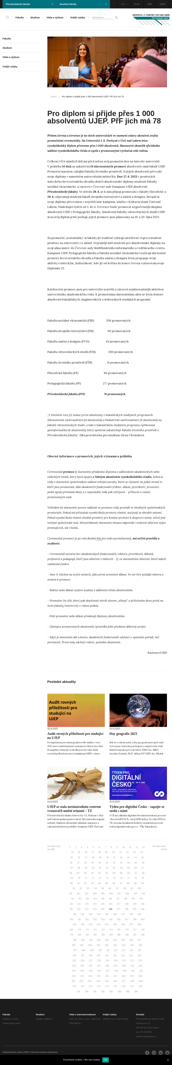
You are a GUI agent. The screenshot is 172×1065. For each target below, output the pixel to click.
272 (90, 986)
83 (92, 883)
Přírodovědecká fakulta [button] (29, 4)
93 (88, 888)
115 (102, 898)
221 (114, 955)
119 (133, 898)
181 (87, 934)
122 (79, 903)
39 (92, 862)
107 (119, 893)
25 (72, 857)
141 (74, 914)
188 (142, 934)
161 (82, 924)
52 (107, 867)
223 (131, 955)
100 (139, 888)
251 (141, 970)
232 (132, 960)
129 (134, 903)
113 (87, 898)
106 (111, 893)
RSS (26, 1052)
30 (107, 857)
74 (107, 878)
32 (121, 857)
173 (103, 929)
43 (121, 862)
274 (107, 986)
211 (107, 950)
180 (79, 934)
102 (78, 893)
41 (107, 862)
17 (93, 852)
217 (82, 955)
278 (140, 986)
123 (87, 903)
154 (103, 919)
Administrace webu (13, 1052)
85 (107, 883)
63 (106, 873)
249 (124, 970)
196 (131, 940)
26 (79, 857)
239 (115, 965)
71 (86, 878)
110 (143, 893)
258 (123, 976)
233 (140, 960)
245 (90, 970)
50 (93, 867)
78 (135, 878)
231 (123, 960)
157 (126, 919)
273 (98, 986)
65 (121, 873)
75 (114, 878)
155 (111, 919)
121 (71, 903)
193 (107, 940)
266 (115, 981)
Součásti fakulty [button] (83, 4)
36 (71, 862)
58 (71, 873)
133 (86, 909)
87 (121, 883)
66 (128, 873)
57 (143, 867)
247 (107, 970)
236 (90, 965)
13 (144, 847)
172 (95, 929)
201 (98, 945)
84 (99, 883)
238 (107, 965)
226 (82, 960)
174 (111, 929)
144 (98, 914)
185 (119, 934)
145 (107, 914)
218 (90, 955)
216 (74, 955)
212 (115, 950)
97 (117, 888)
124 (95, 903)
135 (102, 909)
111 (72, 898)
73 (100, 878)
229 (107, 960)
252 (74, 976)
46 (143, 862)
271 (82, 986)
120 (141, 898)
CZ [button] (124, 4)
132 (78, 909)
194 (115, 940)
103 (86, 893)
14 (72, 852)
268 (132, 981)
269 (141, 981)
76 (121, 878)
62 (99, 873)
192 (98, 940)
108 (127, 893)
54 (121, 867)
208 (83, 950)
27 (86, 857)
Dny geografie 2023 (123, 734)
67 (136, 873)
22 (127, 852)
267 (124, 981)
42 (114, 862)
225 (74, 960)
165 (115, 924)
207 (75, 950)
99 (132, 888)
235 (82, 965)
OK (105, 1059)
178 (142, 929)
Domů (54, 96)
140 (142, 909)
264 (98, 981)
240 (124, 965)
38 (85, 862)
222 (123, 955)
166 (123, 924)
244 (82, 970)
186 (127, 934)
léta (99, 538)
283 (111, 991)
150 (71, 919)
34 (135, 857)
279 (78, 991)
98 (124, 888)
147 (123, 914)
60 (85, 873)
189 (74, 940)
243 (73, 970)
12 (137, 847)
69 (71, 878)
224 (139, 955)
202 (107, 945)
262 (81, 981)
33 (128, 857)
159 (142, 919)
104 (95, 893)
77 (128, 878)
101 (70, 893)
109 (135, 893)
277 (132, 986)
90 (142, 883)
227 (91, 960)
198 (73, 945)
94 (95, 888)
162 (90, 924)
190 (83, 940)
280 (87, 991)
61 (92, 873)
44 (128, 862)
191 (90, 940)
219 (98, 955)
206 (140, 945)
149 (139, 914)
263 (90, 981)
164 (107, 924)
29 (100, 857)
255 (98, 976)
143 (90, 914)
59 (78, 873)
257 (115, 976)
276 (123, 986)
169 (71, 929)
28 (93, 857)
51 (100, 867)
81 (79, 883)
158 (134, 919)
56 (135, 867)
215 (139, 950)
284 (119, 991)
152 (87, 919)
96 (110, 888)
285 (128, 991)
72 (93, 878)
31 (114, 857)
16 (86, 852)
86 (114, 883)
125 (102, 903)
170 (79, 929)
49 (86, 867)
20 (113, 852)
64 (114, 873)
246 (99, 970)
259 (132, 976)
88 (128, 883)
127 (118, 903)
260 (140, 976)
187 (135, 934)
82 (85, 883)
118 (125, 898)
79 (142, 878)
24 (141, 852)
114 (95, 898)
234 (74, 965)
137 (118, 909)
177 (135, 929)
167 (131, 924)
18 (100, 852)
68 (143, 873)
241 (132, 965)
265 (107, 981)
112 (80, 898)
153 (95, 919)
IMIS (149, 4)
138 (126, 909)
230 (116, 960)
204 (123, 945)
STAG (137, 4)
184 (111, 934)
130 (142, 903)
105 (103, 893)
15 (79, 852)
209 (92, 950)
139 (134, 909)
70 (79, 878)
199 (81, 945)
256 (107, 976)
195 (123, 940)
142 (82, 914)
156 (119, 919)
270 (74, 986)
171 (87, 929)
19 (106, 852)
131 (71, 909)
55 (128, 867)
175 (119, 929)
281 (94, 991)
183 (103, 934)
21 (120, 852)
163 (98, 924)
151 (79, 919)
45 (136, 862)
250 (133, 970)
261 (73, 981)
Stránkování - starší (160, 848)
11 (130, 847)
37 (78, 862)
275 (115, 986)
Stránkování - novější (54, 848)
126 (111, 903)
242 (140, 965)
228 (99, 960)
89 (135, 883)
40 (99, 862)
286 (136, 991)
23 (134, 852)
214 (131, 950)
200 (90, 945)
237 (99, 965)
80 (71, 883)
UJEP (162, 4)
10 (124, 847)
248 (116, 970)
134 (94, 909)
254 (90, 976)
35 (142, 857)
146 (115, 914)
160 (75, 924)
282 (103, 991)
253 (82, 976)
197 (139, 940)
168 (139, 924)
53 (114, 867)
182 (95, 934)
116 (110, 898)
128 (126, 903)
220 (107, 955)
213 (123, 950)
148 (131, 914)
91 (74, 888)
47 (71, 867)
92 (81, 888)
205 (132, 945)
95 (102, 888)
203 (115, 945)
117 (118, 898)
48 (78, 867)
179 (71, 934)
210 (100, 950)
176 (127, 929)
